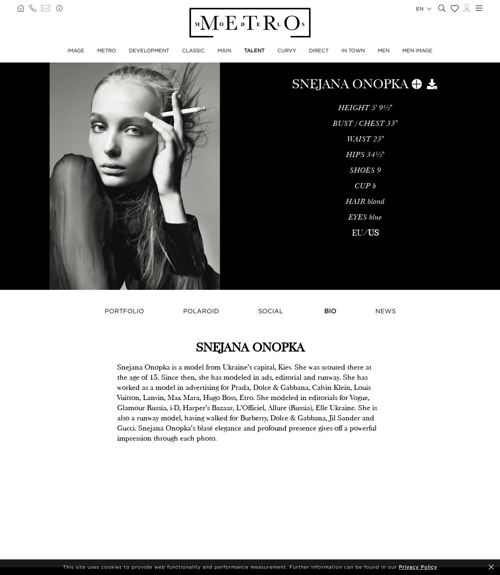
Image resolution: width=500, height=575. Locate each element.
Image (76, 50)
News (385, 310)
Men (383, 50)
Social (270, 310)
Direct (319, 50)
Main (224, 50)
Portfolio (124, 310)
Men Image (417, 50)
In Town (353, 50)
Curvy (286, 50)
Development (149, 50)
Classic (193, 50)
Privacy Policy (418, 567)
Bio (330, 310)
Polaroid (201, 310)
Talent (254, 50)
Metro (106, 50)
